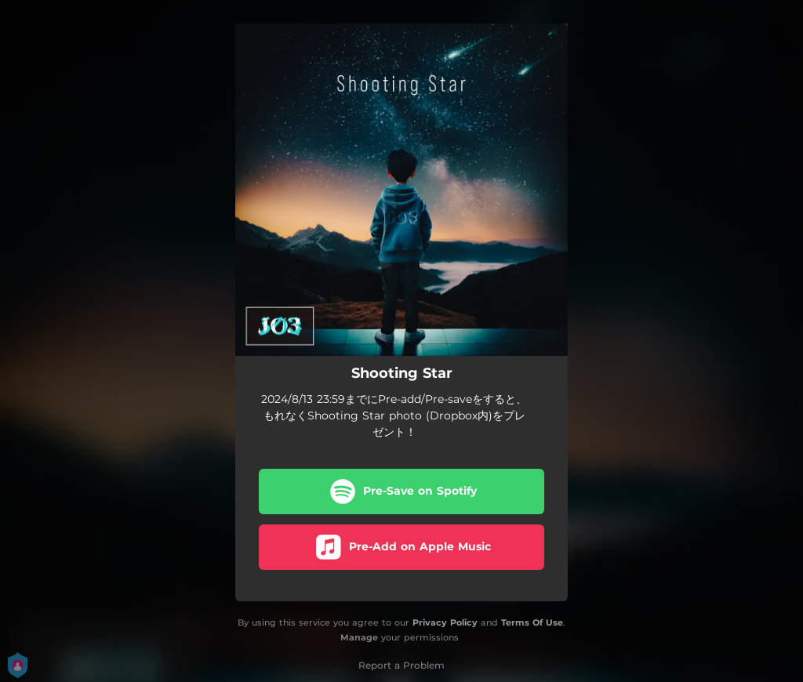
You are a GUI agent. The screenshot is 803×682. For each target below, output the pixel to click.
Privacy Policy (445, 622)
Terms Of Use (532, 622)
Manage (359, 637)
